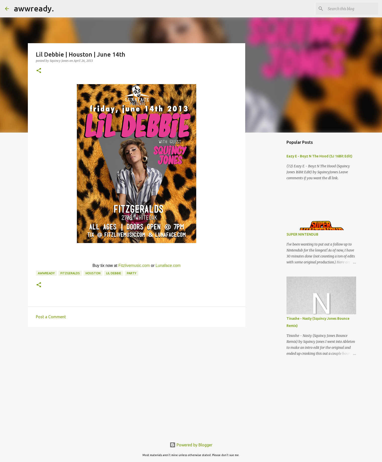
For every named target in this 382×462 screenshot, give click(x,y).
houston (93, 273)
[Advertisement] (136, 369)
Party (131, 273)
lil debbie (113, 273)
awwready (46, 273)
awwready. (34, 8)
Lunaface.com (168, 265)
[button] (39, 71)
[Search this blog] (352, 9)
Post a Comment (51, 317)
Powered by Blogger (191, 445)
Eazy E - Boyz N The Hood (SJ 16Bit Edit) (319, 156)
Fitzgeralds (70, 273)
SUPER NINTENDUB (302, 234)
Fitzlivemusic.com (134, 265)
